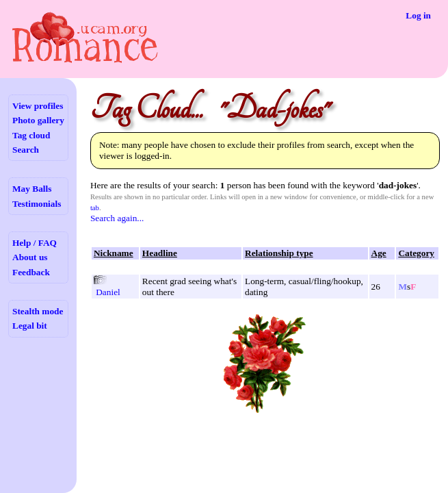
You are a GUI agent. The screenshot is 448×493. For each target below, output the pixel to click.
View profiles (37, 106)
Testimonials (36, 204)
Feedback (31, 272)
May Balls (31, 189)
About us (29, 257)
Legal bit (29, 325)
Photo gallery (38, 120)
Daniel (108, 292)
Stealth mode (37, 311)
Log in (418, 15)
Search (25, 149)
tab (94, 208)
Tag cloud (31, 135)
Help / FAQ (34, 243)
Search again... (117, 218)
